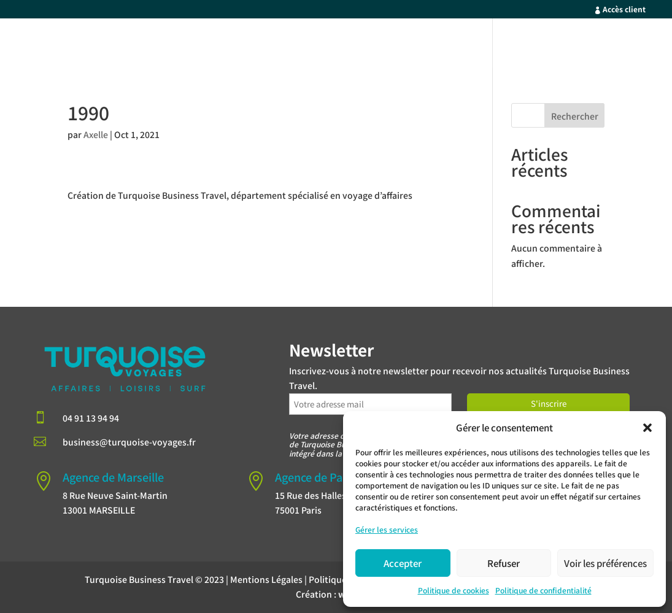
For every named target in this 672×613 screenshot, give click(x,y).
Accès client (624, 9)
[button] (647, 428)
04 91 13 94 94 (91, 418)
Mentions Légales (266, 579)
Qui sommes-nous (519, 44)
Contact (596, 44)
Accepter (403, 563)
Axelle (95, 134)
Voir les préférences (605, 563)
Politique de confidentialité (543, 590)
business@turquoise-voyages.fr (129, 442)
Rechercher (574, 116)
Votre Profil (353, 44)
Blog (641, 44)
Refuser (503, 563)
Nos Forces (434, 44)
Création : (336, 594)
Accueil (294, 44)
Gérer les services (386, 529)
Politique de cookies (453, 590)
